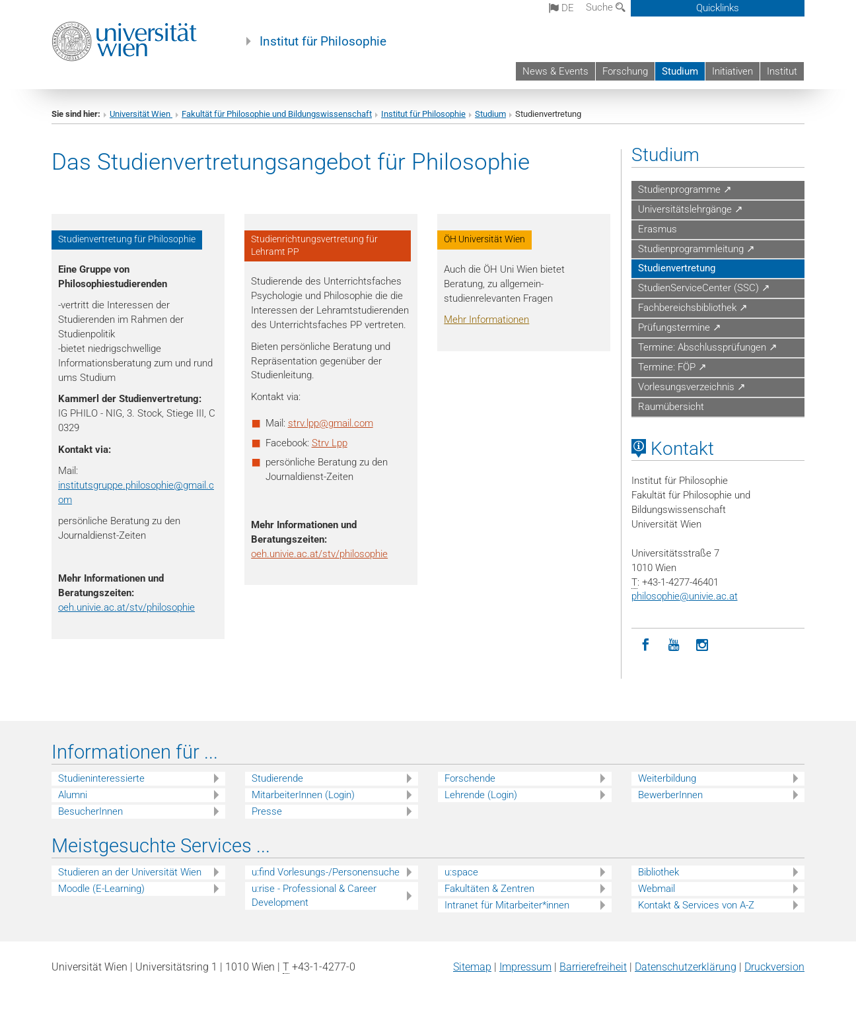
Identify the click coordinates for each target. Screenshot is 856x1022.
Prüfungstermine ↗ (679, 327)
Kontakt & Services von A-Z (696, 905)
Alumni (72, 795)
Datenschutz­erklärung (685, 967)
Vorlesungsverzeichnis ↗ (692, 387)
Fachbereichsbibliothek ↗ (693, 308)
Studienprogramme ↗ (685, 189)
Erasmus (657, 229)
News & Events (555, 71)
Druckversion (774, 967)
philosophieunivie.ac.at (684, 596)
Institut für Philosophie (323, 41)
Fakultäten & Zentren (489, 889)
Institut (782, 71)
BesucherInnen (90, 811)
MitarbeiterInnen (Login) (303, 795)
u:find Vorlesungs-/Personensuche (326, 872)
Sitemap (472, 967)
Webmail (656, 889)
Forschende (470, 778)
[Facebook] (645, 645)
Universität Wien (141, 114)
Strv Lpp (329, 443)
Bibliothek (658, 872)
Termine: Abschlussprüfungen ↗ (707, 347)
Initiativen (732, 71)
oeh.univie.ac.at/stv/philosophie (126, 607)
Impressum (525, 967)
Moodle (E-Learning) (101, 889)
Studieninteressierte (101, 778)
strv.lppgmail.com (330, 423)
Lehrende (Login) (481, 795)
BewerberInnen (670, 795)
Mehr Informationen (486, 319)
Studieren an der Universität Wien (129, 872)
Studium (680, 71)
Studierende (277, 778)
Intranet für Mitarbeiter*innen (507, 905)
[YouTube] (674, 645)
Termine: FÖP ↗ (672, 367)
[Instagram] (702, 645)
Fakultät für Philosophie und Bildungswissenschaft (277, 114)
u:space (461, 872)
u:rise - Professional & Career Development (314, 895)
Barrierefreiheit (593, 967)
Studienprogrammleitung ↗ (696, 249)
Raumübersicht (671, 407)
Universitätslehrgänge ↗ (690, 209)
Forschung (625, 71)
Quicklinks (717, 8)
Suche (605, 7)
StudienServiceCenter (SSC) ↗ (704, 288)
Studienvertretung (676, 268)
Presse (267, 811)
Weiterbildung (667, 778)
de (561, 8)
